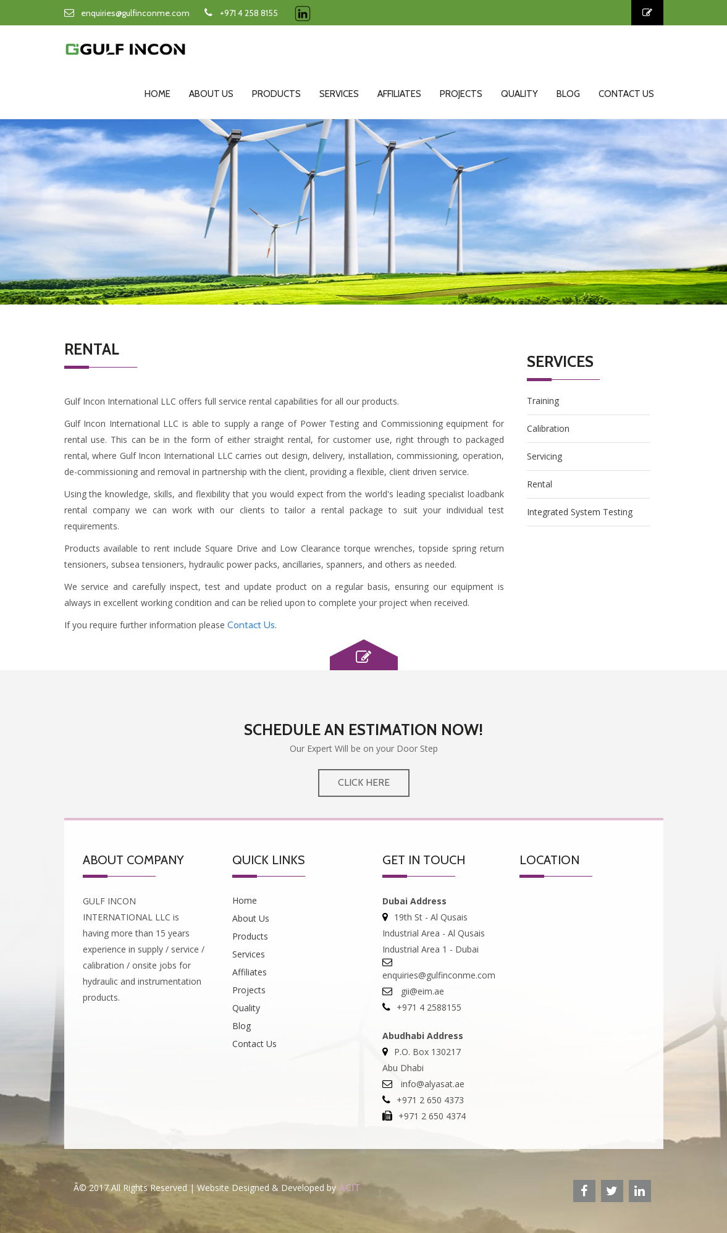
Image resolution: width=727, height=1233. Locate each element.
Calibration (548, 428)
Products (276, 93)
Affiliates (399, 93)
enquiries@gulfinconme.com (135, 13)
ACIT (349, 1187)
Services (339, 93)
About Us (211, 93)
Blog (568, 93)
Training (543, 400)
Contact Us (626, 93)
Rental (539, 484)
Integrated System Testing (579, 512)
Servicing (544, 456)
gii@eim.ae (421, 991)
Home (157, 93)
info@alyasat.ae (431, 1084)
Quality (519, 93)
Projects (461, 93)
